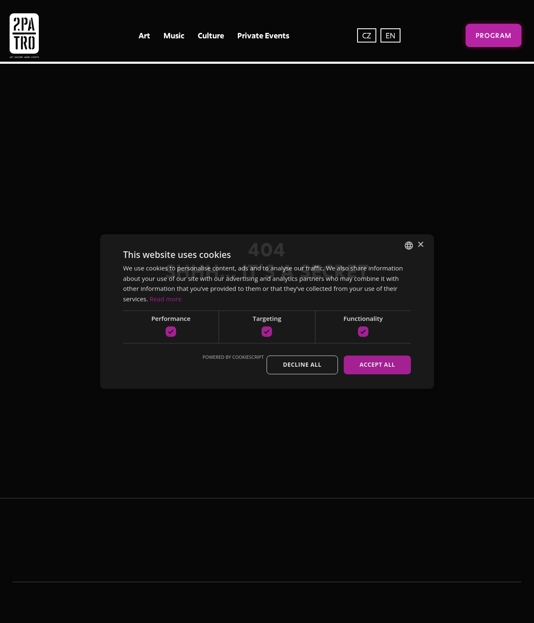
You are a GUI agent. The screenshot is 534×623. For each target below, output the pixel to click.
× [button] (420, 245)
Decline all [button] (302, 365)
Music (174, 35)
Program (493, 35)
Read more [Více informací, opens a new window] (166, 299)
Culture (211, 35)
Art (144, 35)
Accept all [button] (377, 365)
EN (390, 35)
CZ (366, 35)
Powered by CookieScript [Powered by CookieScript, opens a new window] (233, 357)
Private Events (263, 35)
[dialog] (267, 311)
